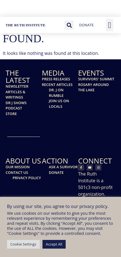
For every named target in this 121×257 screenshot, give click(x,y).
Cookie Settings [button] (23, 244)
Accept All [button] (54, 244)
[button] (69, 25)
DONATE (86, 24)
